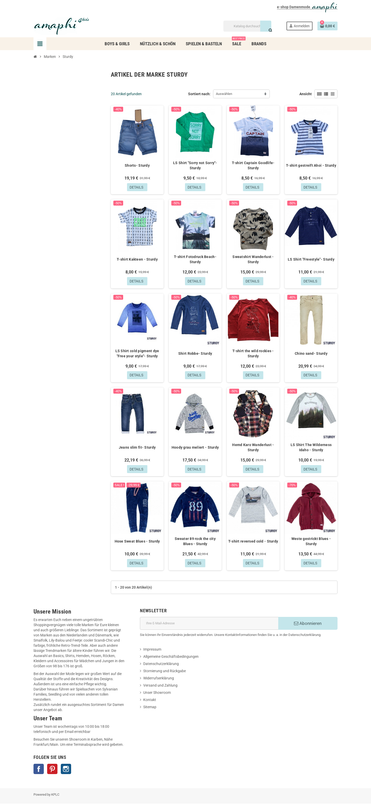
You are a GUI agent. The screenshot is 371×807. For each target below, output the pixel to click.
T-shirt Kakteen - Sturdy (137, 260)
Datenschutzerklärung (161, 667)
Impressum (152, 653)
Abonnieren (308, 626)
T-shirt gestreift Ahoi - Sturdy (311, 165)
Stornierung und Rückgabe (164, 674)
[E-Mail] (209, 626)
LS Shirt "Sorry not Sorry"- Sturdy (195, 165)
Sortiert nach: (199, 94)
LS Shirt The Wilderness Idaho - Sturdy (311, 449)
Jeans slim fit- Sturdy (137, 449)
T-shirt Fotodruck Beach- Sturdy (195, 260)
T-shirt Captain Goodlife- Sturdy (253, 165)
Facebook (38, 772)
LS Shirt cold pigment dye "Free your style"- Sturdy (137, 354)
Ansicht (305, 94)
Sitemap (149, 710)
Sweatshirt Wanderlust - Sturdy (253, 260)
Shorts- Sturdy (137, 165)
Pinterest (52, 772)
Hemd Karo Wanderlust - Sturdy (253, 449)
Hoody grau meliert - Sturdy (195, 449)
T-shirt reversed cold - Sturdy (253, 544)
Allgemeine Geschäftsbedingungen (171, 660)
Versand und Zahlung (160, 689)
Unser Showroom (157, 696)
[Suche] (247, 26)
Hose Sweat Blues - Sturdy (137, 544)
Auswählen (224, 94)
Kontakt (149, 703)
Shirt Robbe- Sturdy (195, 355)
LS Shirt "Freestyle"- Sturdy (311, 260)
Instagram (66, 772)
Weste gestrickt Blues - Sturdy (311, 544)
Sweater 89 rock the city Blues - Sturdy (195, 544)
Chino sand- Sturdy (311, 355)
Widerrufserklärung (158, 681)
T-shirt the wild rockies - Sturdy (253, 354)
